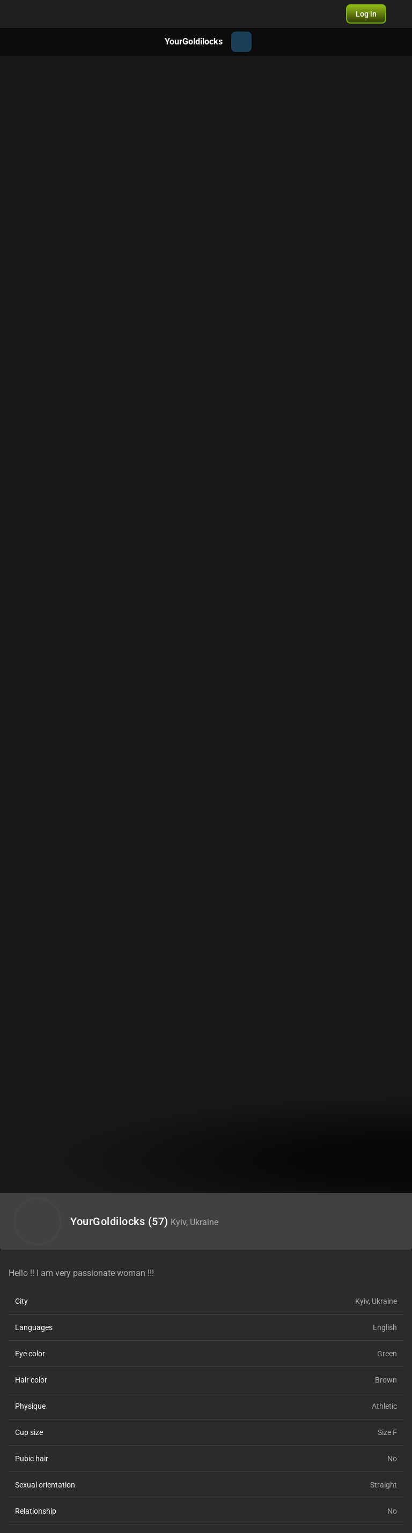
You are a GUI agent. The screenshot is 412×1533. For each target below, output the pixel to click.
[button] (366, 14)
